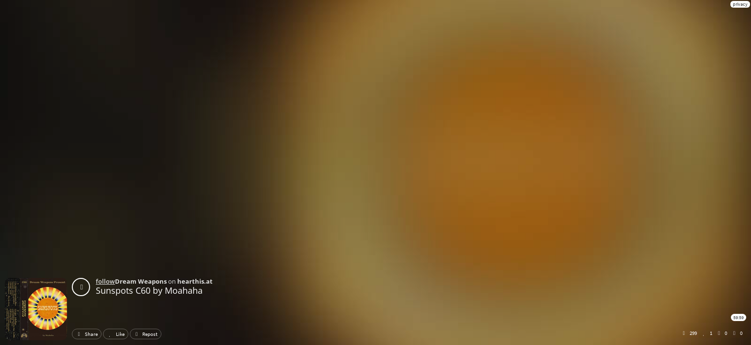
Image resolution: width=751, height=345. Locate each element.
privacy (740, 4)
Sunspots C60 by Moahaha (149, 290)
